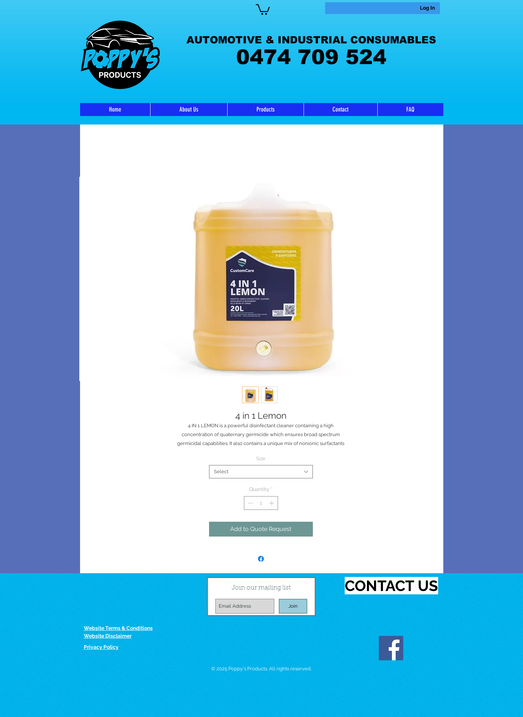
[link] (263, 9)
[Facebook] (391, 648)
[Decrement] (249, 503)
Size (260, 458)
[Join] (293, 606)
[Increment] (272, 503)
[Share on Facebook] (260, 558)
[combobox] (261, 471)
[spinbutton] (261, 503)
